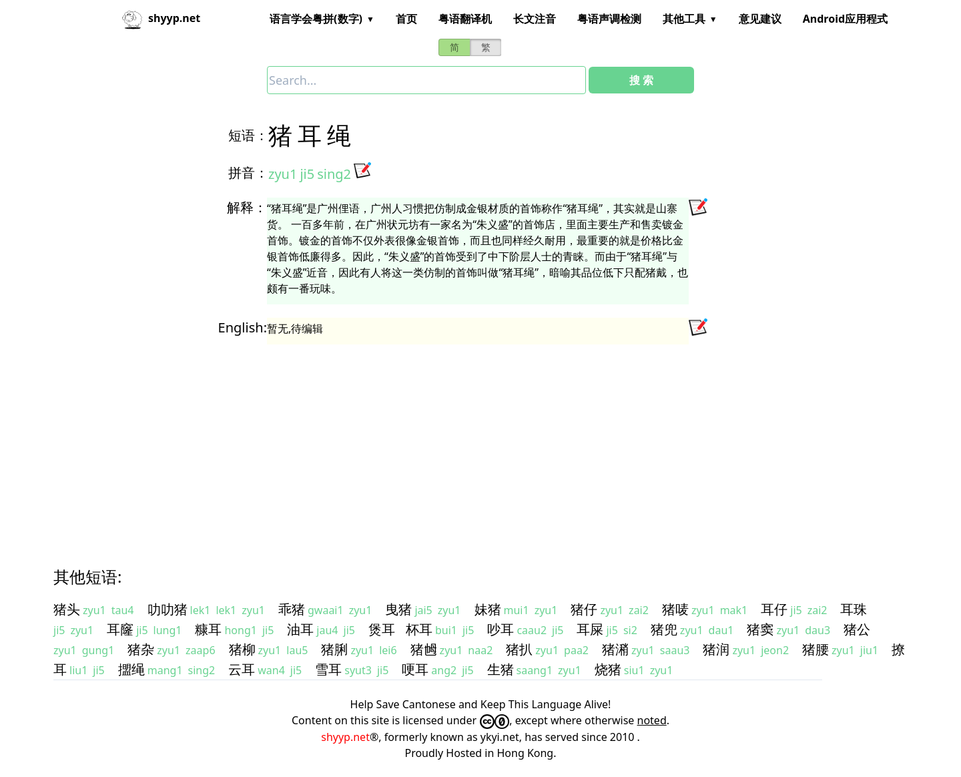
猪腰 (815, 649)
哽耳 (415, 669)
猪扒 (519, 649)
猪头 (66, 609)
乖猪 (291, 609)
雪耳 (328, 669)
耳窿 (120, 629)
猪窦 (760, 629)
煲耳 (381, 629)
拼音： (248, 173)
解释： (247, 207)
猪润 (716, 649)
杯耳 (419, 629)
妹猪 (487, 609)
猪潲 (615, 649)
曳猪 (398, 609)
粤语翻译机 (465, 18)
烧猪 (608, 669)
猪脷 (334, 649)
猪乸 (423, 649)
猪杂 (140, 649)
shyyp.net (345, 737)
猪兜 (664, 629)
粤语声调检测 (609, 18)
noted (652, 720)
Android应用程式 (845, 18)
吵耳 (500, 629)
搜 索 (641, 80)
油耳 (300, 629)
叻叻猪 (167, 609)
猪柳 (242, 649)
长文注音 (534, 18)
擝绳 (131, 669)
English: (242, 327)
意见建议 (760, 18)
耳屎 (590, 629)
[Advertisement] (456, 443)
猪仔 (584, 609)
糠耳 (208, 629)
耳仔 (774, 609)
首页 (406, 18)
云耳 (241, 669)
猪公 (857, 629)
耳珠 (853, 609)
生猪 (500, 669)
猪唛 (675, 609)
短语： (248, 135)
